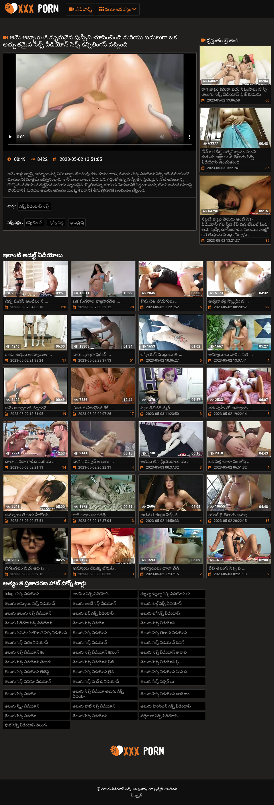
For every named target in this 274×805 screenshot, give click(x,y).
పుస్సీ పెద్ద (56, 222)
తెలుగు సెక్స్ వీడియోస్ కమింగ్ (96, 652)
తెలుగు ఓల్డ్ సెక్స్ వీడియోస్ (161, 603)
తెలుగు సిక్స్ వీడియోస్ (157, 623)
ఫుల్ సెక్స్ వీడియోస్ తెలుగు (26, 725)
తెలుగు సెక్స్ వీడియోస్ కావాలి (163, 652)
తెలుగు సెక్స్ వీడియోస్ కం (24, 652)
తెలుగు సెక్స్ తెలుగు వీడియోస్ (163, 632)
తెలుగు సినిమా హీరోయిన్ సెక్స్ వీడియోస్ (36, 632)
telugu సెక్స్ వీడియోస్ (22, 593)
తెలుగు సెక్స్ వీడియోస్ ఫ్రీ (159, 662)
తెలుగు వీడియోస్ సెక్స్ (116, 789)
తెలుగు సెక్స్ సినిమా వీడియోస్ (28, 681)
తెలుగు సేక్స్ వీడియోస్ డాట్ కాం (164, 693)
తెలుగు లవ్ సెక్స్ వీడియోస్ (93, 613)
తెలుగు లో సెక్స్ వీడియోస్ (160, 613)
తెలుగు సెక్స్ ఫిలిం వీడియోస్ (26, 642)
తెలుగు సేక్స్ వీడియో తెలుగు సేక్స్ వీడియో (98, 694)
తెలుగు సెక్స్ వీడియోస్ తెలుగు (28, 662)
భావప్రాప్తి (77, 222)
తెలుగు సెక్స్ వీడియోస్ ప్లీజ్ (93, 662)
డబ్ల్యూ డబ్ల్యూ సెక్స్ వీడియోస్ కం (165, 593)
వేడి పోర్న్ (80, 9)
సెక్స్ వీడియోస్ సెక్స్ (34, 206)
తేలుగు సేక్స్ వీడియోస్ (90, 716)
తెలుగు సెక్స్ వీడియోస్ (90, 642)
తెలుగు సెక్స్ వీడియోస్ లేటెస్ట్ (27, 671)
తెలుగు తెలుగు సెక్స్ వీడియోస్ (28, 613)
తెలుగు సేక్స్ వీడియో (20, 693)
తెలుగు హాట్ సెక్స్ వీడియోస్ (94, 706)
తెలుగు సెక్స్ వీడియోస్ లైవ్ (93, 671)
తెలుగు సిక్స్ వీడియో (88, 623)
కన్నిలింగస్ (34, 222)
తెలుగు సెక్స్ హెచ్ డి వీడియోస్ (96, 681)
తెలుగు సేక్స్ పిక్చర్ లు (157, 681)
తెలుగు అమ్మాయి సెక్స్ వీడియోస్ (30, 603)
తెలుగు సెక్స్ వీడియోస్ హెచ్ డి (163, 671)
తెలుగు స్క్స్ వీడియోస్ (22, 706)
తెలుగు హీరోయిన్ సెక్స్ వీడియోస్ (165, 706)
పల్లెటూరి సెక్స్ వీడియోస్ (159, 716)
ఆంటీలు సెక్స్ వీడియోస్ (91, 593)
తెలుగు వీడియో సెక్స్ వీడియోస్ (28, 623)
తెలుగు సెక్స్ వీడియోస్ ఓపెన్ (162, 642)
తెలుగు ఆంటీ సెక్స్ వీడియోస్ (94, 603)
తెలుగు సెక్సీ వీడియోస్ (90, 632)
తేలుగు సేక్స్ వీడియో (20, 716)
